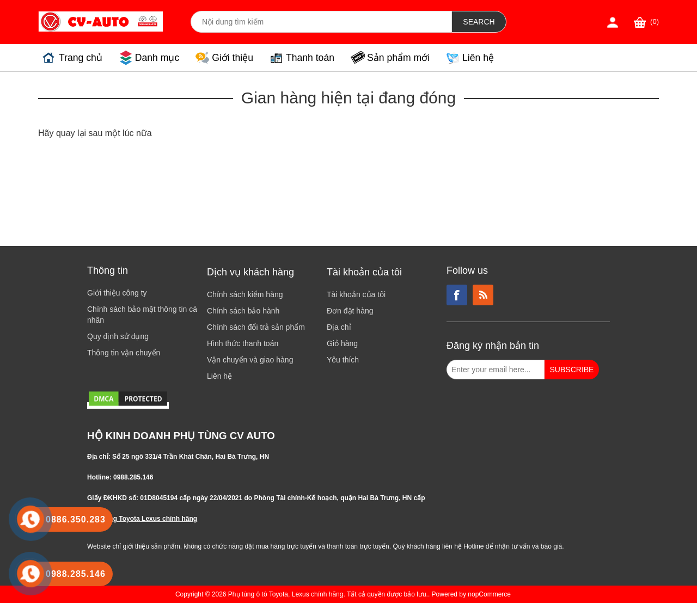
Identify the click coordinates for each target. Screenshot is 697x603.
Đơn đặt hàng (350, 310)
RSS (483, 295)
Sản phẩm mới (398, 57)
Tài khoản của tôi (356, 294)
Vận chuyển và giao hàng (250, 359)
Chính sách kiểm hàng (245, 294)
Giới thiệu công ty (117, 292)
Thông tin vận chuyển (123, 352)
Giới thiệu (232, 57)
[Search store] (321, 22)
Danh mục (157, 57)
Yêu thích (343, 359)
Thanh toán (310, 57)
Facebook (457, 295)
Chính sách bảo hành (243, 310)
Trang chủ (80, 57)
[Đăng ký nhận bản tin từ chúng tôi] (496, 369)
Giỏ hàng (342, 343)
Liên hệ (478, 57)
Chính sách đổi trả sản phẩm (256, 327)
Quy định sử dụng (118, 336)
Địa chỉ (339, 327)
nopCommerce (489, 594)
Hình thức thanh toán (242, 343)
